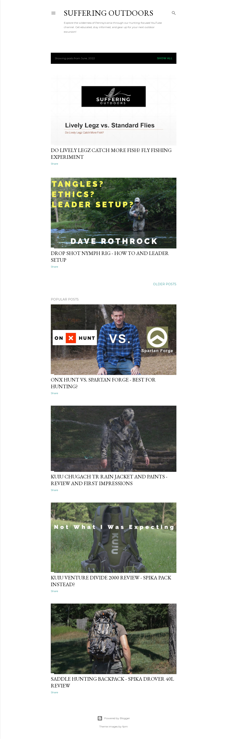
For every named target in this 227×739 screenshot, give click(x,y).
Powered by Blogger (113, 718)
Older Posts (164, 284)
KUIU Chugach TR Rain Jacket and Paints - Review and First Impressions (109, 480)
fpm (125, 726)
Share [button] (54, 163)
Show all (164, 58)
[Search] (173, 12)
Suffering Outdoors (108, 13)
